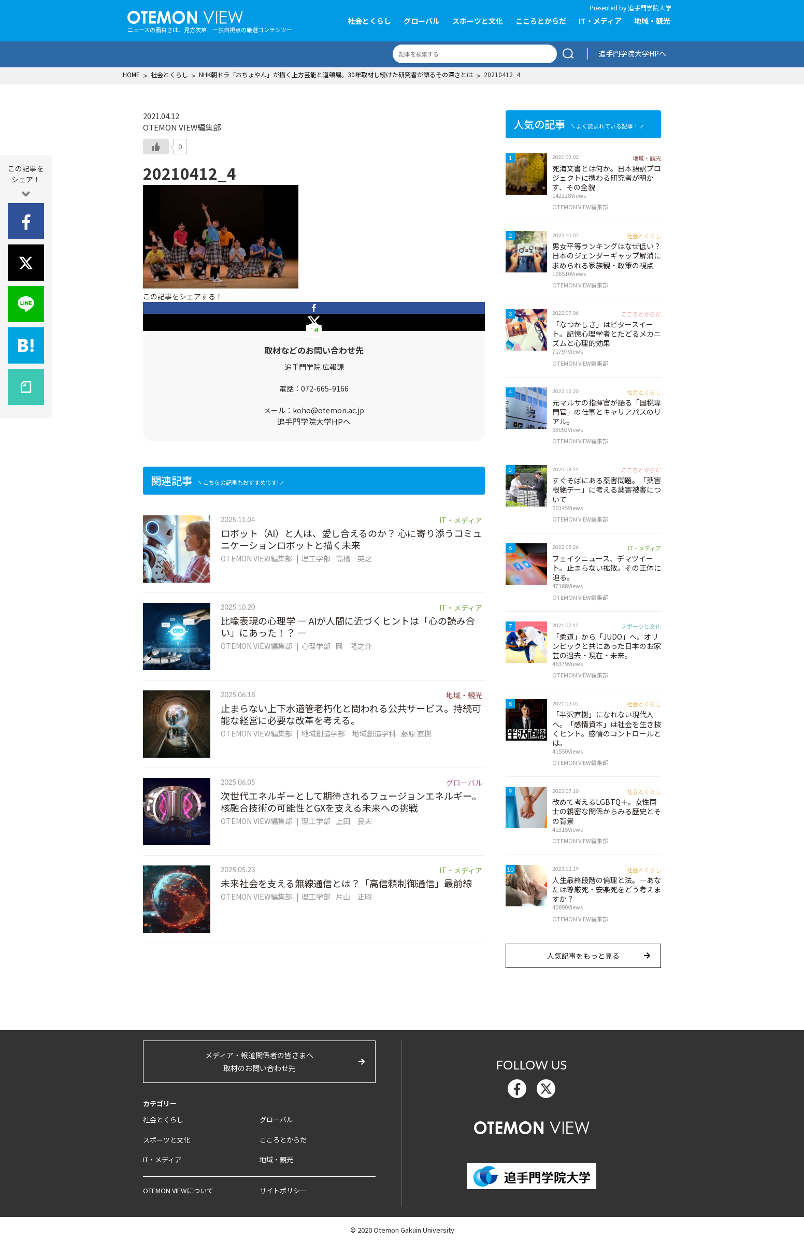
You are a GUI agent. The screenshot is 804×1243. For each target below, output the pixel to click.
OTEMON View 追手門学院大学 (185, 16)
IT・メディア (600, 21)
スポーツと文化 (477, 21)
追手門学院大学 (649, 7)
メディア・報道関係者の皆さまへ (259, 1062)
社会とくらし (369, 21)
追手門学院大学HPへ (632, 53)
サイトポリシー (283, 1190)
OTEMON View (532, 1126)
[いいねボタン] (156, 146)
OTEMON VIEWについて (178, 1190)
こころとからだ (540, 21)
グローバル (422, 21)
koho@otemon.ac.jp (328, 410)
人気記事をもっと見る (583, 955)
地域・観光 (652, 21)
